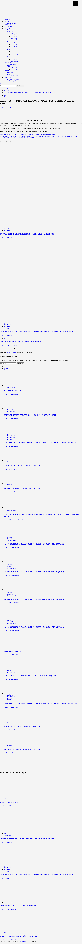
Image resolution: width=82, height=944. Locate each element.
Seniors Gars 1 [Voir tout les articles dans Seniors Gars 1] (11, 510)
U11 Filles (14, 35)
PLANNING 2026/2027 (11, 76)
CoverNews (23, 941)
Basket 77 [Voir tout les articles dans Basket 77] (6, 95)
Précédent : (27, 134)
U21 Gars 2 (14, 69)
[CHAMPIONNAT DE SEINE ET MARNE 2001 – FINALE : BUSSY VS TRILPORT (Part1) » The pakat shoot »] (10, 507)
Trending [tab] (6, 370)
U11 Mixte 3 (14, 39)
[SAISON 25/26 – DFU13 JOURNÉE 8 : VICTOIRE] (12, 483)
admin (3, 107)
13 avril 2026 (13, 492)
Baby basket (11, 30)
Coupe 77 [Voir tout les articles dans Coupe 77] (10, 539)
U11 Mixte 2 (14, 38)
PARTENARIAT (8, 21)
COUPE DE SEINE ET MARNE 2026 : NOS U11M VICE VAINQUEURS (27, 234)
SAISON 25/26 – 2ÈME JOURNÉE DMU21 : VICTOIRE (21, 342)
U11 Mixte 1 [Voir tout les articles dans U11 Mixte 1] (7, 230)
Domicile (10, 72)
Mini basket (10, 31)
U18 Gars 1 (14, 59)
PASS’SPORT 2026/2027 (13, 391)
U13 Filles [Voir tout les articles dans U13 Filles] (10, 485)
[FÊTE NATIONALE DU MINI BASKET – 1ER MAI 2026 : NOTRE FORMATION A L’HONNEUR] (41, 320)
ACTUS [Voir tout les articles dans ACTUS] (9, 537)
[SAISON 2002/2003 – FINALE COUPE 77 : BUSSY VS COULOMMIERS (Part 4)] (10, 617)
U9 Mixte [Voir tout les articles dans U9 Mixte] (6, 328)
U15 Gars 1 (14, 53)
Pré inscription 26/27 (13, 79)
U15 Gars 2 (14, 54)
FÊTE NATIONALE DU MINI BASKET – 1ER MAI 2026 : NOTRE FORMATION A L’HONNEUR (36, 332)
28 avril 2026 (13, 469)
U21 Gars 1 (14, 67)
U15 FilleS (14, 51)
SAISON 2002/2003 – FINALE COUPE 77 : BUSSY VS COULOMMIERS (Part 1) (34, 544)
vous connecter (11, 352)
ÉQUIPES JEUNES (9, 28)
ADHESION (7, 77)
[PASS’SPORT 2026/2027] (12, 385)
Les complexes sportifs (10, 81)
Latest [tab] (5, 366)
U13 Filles (14, 43)
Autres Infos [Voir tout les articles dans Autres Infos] (11, 387)
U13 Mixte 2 (14, 46)
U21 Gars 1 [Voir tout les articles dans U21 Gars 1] (7, 97)
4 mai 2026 (9, 237)
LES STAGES (8, 26)
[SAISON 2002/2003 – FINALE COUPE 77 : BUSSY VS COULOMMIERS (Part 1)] (10, 534)
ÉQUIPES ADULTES (10, 62)
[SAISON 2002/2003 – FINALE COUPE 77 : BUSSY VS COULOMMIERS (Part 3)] (10, 589)
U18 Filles (14, 58)
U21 (8, 66)
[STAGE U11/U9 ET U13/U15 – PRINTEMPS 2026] (12, 460)
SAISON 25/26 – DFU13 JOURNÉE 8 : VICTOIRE (22, 488)
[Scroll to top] (0, 943)
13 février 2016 (10, 107)
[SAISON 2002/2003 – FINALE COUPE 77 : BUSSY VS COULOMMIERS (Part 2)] (10, 561)
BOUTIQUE (7, 25)
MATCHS (7, 71)
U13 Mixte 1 (14, 44)
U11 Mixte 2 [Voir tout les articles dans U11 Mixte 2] (7, 326)
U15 (8, 49)
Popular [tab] (6, 368)
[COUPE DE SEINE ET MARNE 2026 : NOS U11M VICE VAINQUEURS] (41, 225)
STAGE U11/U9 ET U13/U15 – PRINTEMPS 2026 (22, 466)
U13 (8, 41)
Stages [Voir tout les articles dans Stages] (9, 462)
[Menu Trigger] (75, 3)
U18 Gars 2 (14, 61)
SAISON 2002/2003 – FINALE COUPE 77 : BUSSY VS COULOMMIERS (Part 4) (34, 627)
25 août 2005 (13, 547)
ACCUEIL (7, 20)
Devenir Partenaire (12, 23)
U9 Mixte (14, 33)
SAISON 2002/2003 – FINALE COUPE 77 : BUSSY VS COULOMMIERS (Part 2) (34, 572)
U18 (8, 56)
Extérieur (10, 74)
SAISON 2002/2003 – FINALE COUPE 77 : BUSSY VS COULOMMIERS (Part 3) (34, 599)
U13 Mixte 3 (14, 48)
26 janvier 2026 (10, 345)
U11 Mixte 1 (14, 36)
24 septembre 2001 (15, 520)
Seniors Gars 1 (11, 64)
